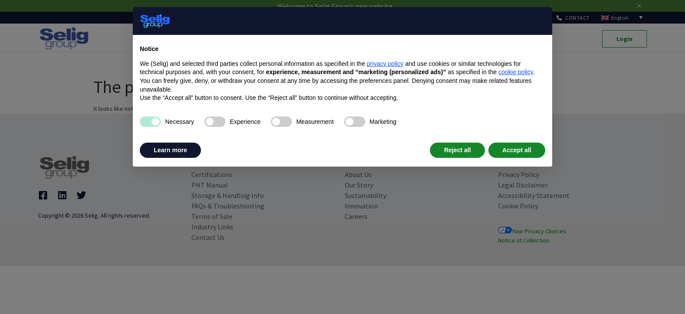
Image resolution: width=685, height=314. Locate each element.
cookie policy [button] (515, 71)
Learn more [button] (170, 150)
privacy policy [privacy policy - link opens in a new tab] (385, 63)
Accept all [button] (516, 150)
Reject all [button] (457, 150)
